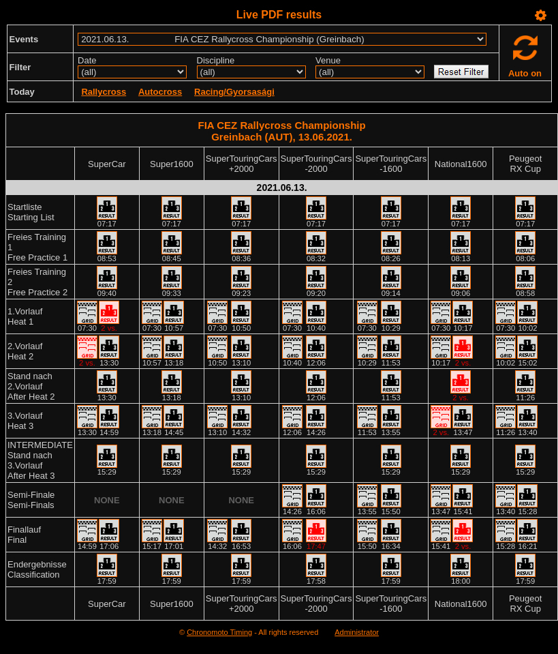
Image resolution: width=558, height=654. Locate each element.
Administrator (357, 632)
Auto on (525, 73)
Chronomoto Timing (219, 632)
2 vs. (109, 328)
